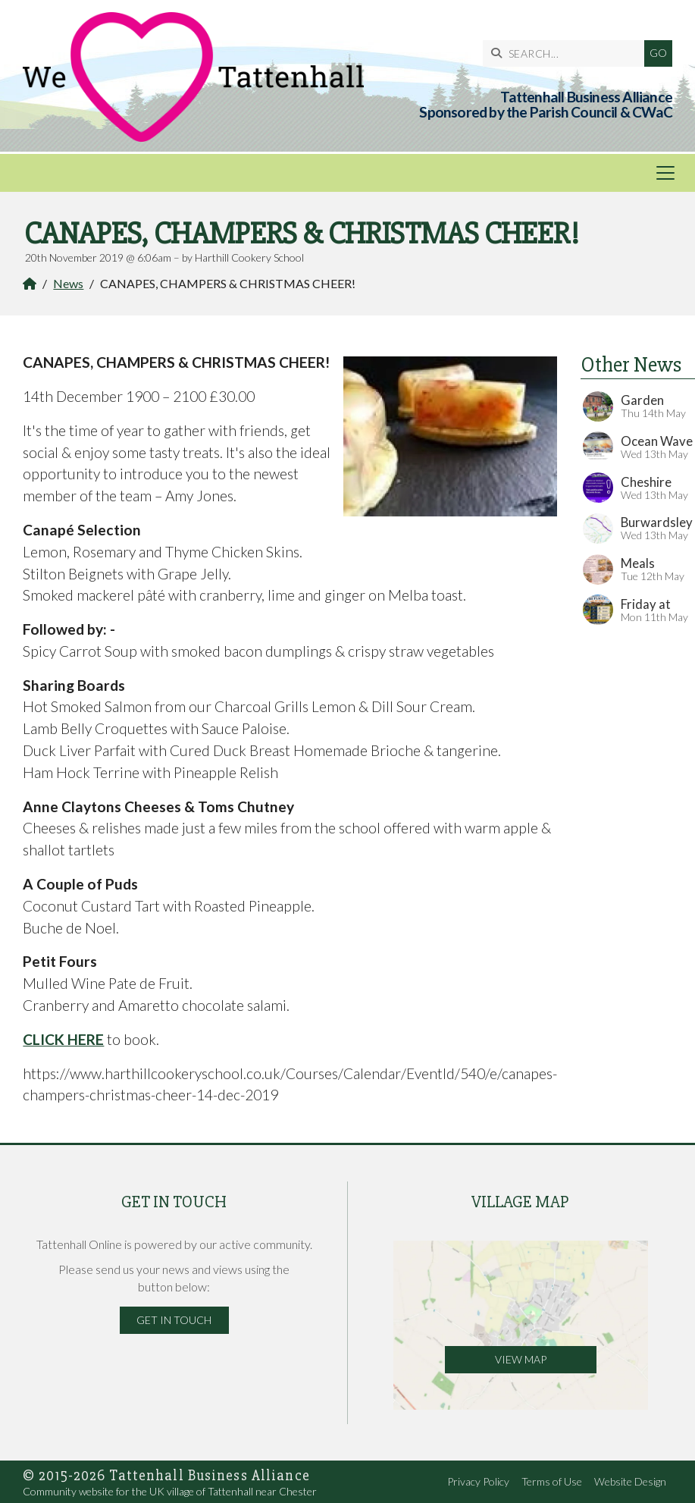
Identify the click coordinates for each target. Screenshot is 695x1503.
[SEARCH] (567, 53)
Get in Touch (173, 1319)
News (68, 283)
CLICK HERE (63, 1039)
